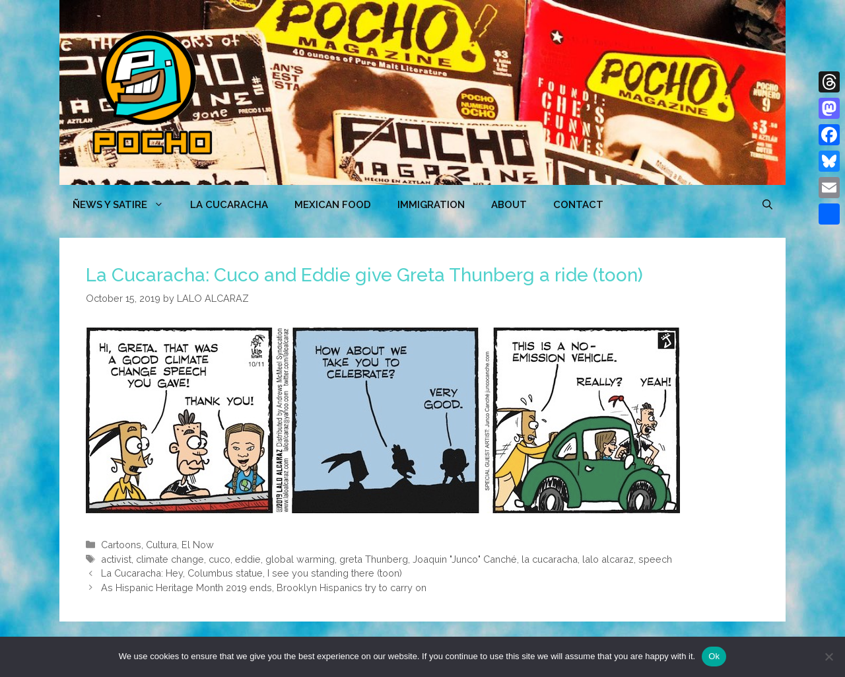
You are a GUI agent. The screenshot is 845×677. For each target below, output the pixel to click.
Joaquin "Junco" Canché (465, 559)
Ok (714, 656)
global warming (300, 559)
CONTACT (578, 205)
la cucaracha (550, 559)
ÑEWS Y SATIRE (125, 205)
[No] (828, 656)
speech (655, 559)
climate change (170, 559)
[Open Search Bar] (767, 205)
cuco (219, 559)
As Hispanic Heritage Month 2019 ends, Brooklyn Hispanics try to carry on (263, 587)
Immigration (431, 205)
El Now (198, 544)
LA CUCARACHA (229, 205)
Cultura (161, 544)
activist (116, 559)
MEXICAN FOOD (332, 205)
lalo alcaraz (608, 559)
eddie (248, 559)
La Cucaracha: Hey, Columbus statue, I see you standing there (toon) (251, 573)
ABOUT (509, 205)
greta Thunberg (373, 559)
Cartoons (121, 544)
